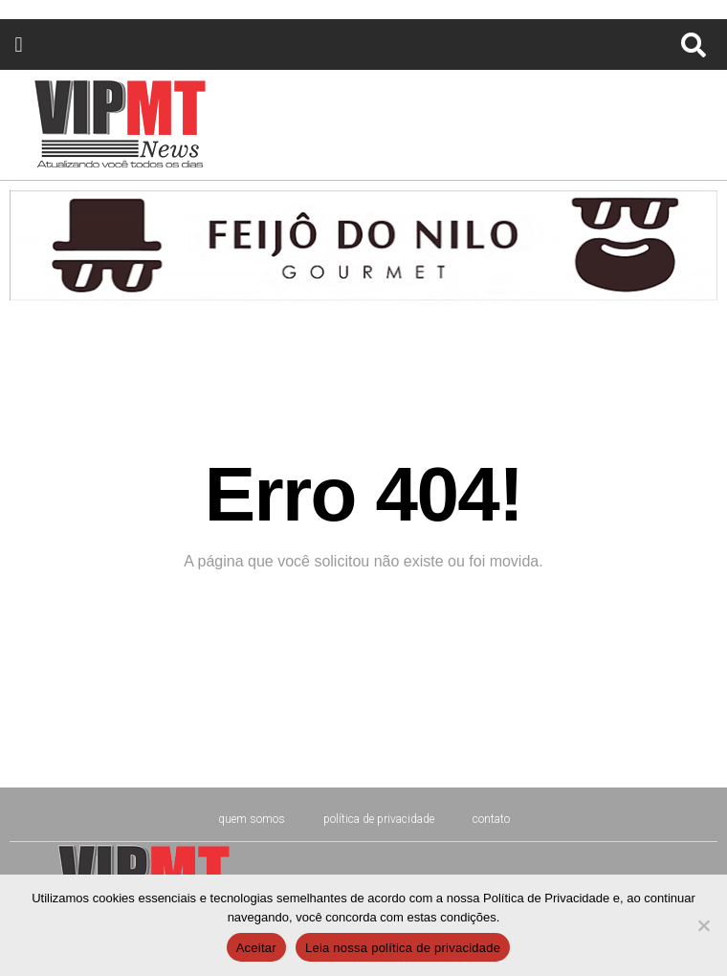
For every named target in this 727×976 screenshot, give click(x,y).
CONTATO (491, 819)
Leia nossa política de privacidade (402, 948)
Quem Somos (251, 819)
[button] (19, 44)
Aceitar (256, 948)
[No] (703, 925)
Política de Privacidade (378, 819)
